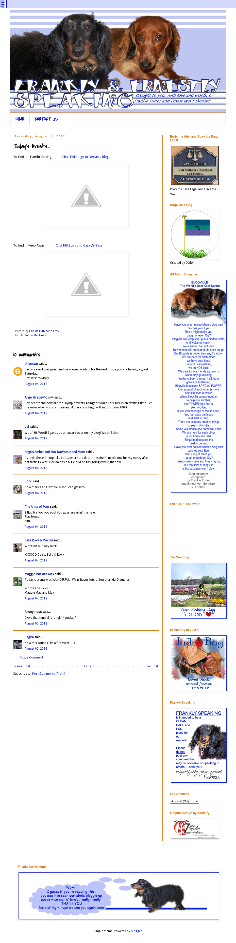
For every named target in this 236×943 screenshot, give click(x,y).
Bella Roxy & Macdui (39, 540)
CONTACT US (46, 119)
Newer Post (22, 666)
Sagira (29, 637)
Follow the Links (35, 335)
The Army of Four (37, 506)
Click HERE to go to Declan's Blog (85, 157)
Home (87, 666)
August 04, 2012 (36, 384)
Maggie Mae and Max (39, 574)
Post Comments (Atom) (48, 673)
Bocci (28, 481)
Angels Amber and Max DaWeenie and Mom (55, 452)
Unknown (31, 364)
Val (27, 427)
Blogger (136, 931)
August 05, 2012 (36, 623)
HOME (19, 119)
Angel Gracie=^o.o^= (39, 397)
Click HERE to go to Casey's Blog (78, 245)
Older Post (150, 666)
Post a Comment (31, 657)
